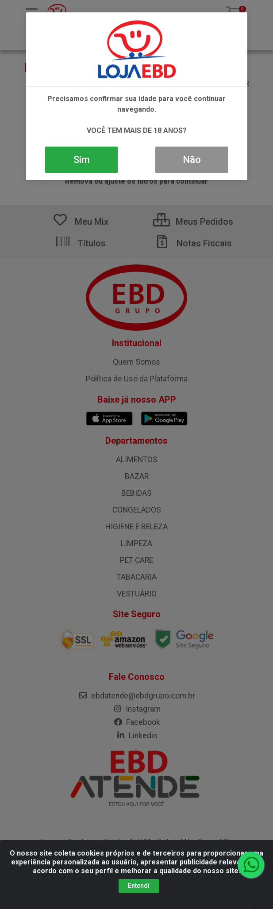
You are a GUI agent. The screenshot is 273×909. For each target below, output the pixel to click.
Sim (81, 159)
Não (192, 159)
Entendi (139, 885)
